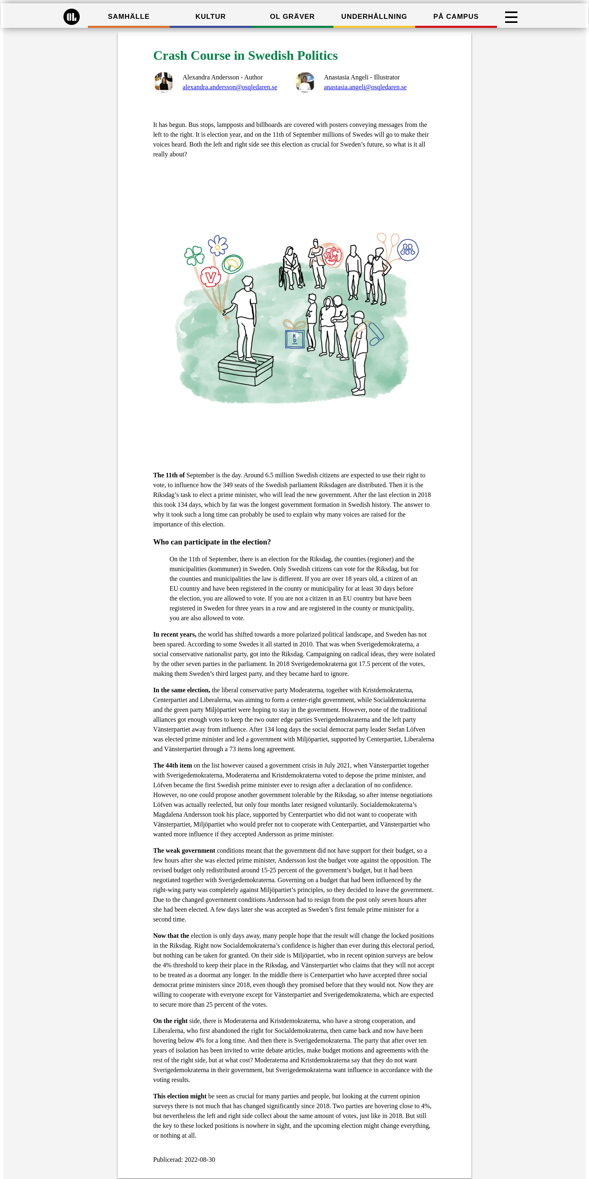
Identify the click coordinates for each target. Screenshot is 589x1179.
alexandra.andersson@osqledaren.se (229, 87)
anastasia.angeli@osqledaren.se (365, 87)
